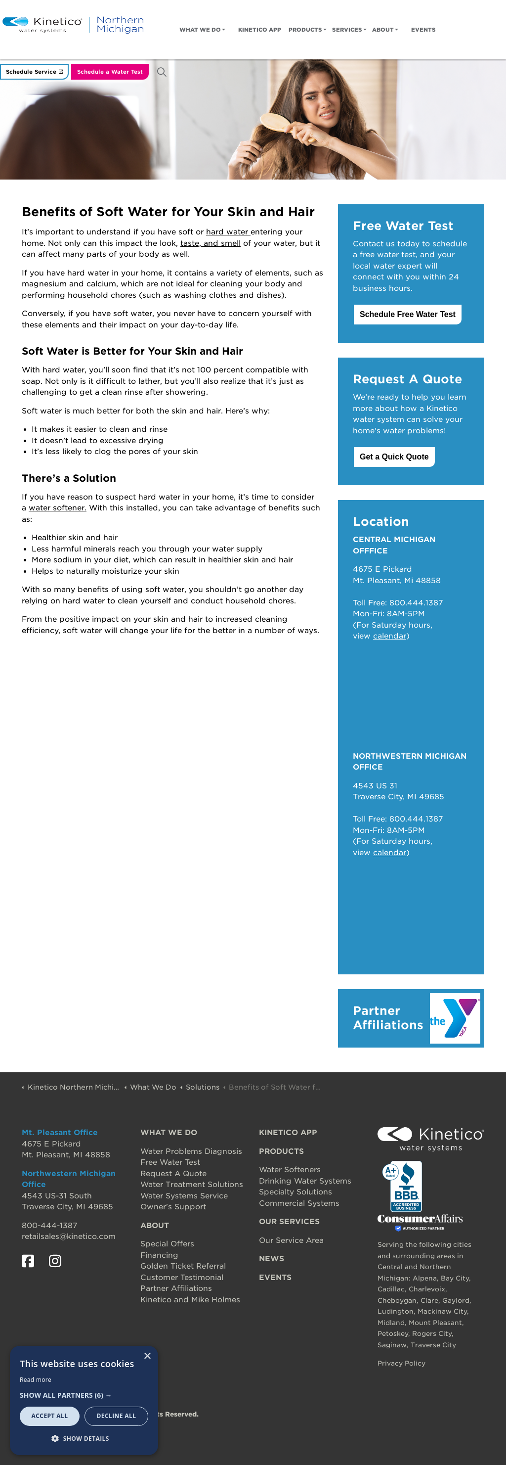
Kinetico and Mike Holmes (190, 1299)
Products (305, 29)
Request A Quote (173, 1173)
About (383, 29)
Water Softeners (290, 1169)
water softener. (57, 508)
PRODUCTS (281, 1151)
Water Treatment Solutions (191, 1184)
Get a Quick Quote (394, 457)
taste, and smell (210, 243)
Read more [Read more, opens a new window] (35, 1379)
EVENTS (275, 1277)
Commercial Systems (299, 1203)
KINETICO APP (288, 1132)
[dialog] (84, 1400)
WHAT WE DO (168, 1132)
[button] (84, 1395)
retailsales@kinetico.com (69, 1236)
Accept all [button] (50, 1416)
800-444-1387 (49, 1225)
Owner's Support (173, 1206)
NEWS (271, 1258)
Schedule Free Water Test (408, 314)
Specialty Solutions (295, 1192)
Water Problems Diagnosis (191, 1151)
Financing (159, 1255)
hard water (228, 232)
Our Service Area (291, 1240)
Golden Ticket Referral (183, 1266)
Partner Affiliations (176, 1288)
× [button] (147, 1356)
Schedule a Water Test (110, 72)
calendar (389, 636)
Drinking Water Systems (305, 1181)
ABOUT (154, 1225)
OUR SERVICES (289, 1221)
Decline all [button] (116, 1416)
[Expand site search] (161, 71)
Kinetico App (259, 29)
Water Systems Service (184, 1195)
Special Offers (167, 1243)
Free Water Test (170, 1162)
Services (347, 29)
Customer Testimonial (181, 1277)
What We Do (200, 29)
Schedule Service (34, 72)
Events (423, 29)
